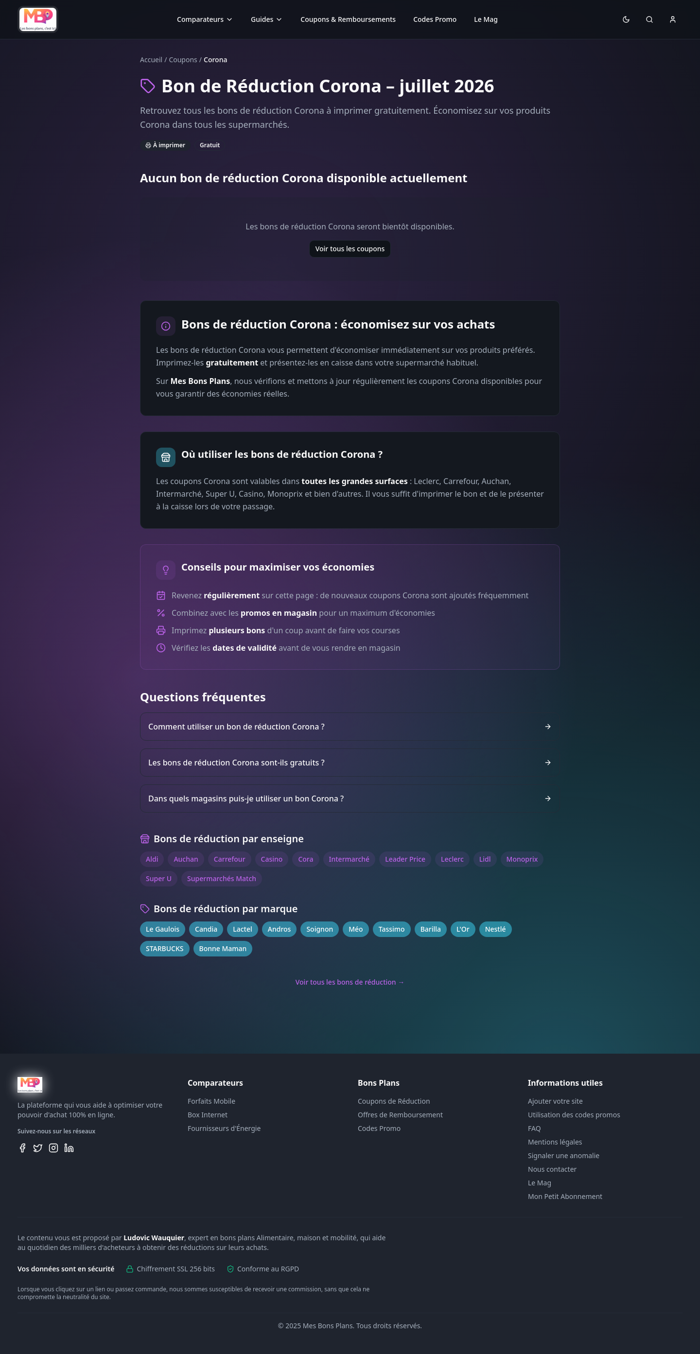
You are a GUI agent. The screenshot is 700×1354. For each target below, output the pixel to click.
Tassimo (392, 929)
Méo (356, 929)
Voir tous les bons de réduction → (350, 982)
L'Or (463, 929)
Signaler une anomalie (563, 1155)
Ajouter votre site (555, 1101)
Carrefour (229, 859)
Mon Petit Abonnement (565, 1196)
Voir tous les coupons (350, 248)
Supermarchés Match (221, 878)
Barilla (430, 929)
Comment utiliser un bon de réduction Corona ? (350, 726)
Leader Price (405, 859)
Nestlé (495, 929)
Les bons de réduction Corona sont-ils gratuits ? (350, 762)
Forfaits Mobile (211, 1101)
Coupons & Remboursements (348, 19)
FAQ (534, 1128)
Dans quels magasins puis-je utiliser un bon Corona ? (350, 798)
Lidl (485, 859)
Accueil (151, 59)
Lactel (242, 929)
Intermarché (349, 859)
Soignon (319, 929)
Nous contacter (552, 1169)
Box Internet (208, 1114)
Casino (272, 859)
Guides (267, 19)
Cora (305, 859)
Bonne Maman (223, 948)
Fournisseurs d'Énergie (224, 1128)
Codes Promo (434, 19)
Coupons (183, 59)
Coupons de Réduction (394, 1101)
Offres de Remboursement (400, 1114)
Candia (206, 929)
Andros (279, 929)
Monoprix (522, 859)
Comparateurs (205, 19)
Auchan (186, 859)
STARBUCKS (165, 948)
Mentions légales (555, 1141)
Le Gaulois (162, 929)
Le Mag (486, 19)
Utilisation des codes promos (574, 1114)
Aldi (152, 859)
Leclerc (452, 859)
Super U (159, 878)
